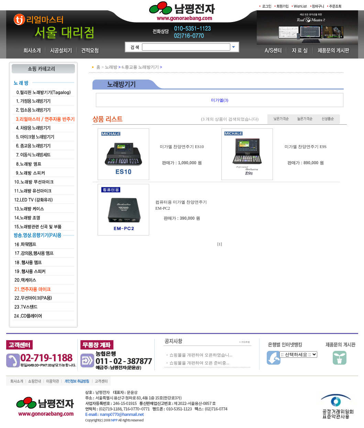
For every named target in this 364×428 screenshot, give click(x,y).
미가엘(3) (219, 100)
